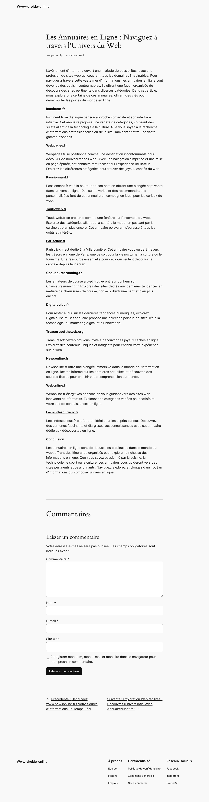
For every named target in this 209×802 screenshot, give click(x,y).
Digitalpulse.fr (57, 304)
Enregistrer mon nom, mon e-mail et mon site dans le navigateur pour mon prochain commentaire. (103, 659)
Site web (53, 639)
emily (59, 55)
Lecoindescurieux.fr (62, 412)
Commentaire (57, 559)
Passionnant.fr (58, 177)
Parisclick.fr (55, 241)
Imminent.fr (55, 109)
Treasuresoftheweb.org (64, 331)
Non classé (77, 55)
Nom (51, 603)
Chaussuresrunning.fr (64, 273)
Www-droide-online (33, 6)
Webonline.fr (56, 385)
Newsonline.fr (57, 358)
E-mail (52, 621)
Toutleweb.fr (56, 209)
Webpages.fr (56, 145)
